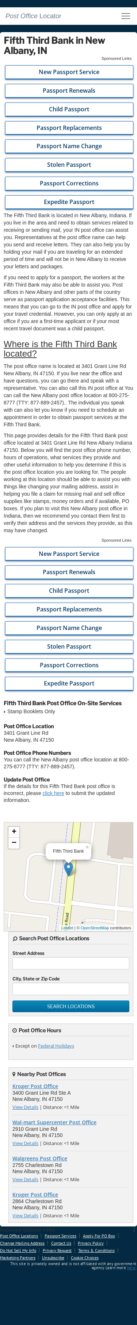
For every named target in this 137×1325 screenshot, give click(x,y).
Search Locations (71, 1006)
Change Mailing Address (22, 1243)
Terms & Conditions (96, 1250)
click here (53, 793)
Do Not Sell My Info (18, 1250)
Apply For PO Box (99, 1235)
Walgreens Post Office (39, 1158)
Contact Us (61, 1243)
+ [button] (14, 832)
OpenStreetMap (95, 928)
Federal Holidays (56, 1045)
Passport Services (60, 1235)
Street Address (28, 953)
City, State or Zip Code (36, 979)
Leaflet (67, 928)
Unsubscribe (53, 1257)
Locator (33, 16)
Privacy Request (57, 1250)
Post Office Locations (19, 1235)
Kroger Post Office (35, 1086)
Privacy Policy (91, 1243)
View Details (25, 1107)
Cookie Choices (85, 1257)
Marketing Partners (17, 1257)
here (131, 1267)
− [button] (14, 843)
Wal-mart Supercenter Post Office (54, 1122)
